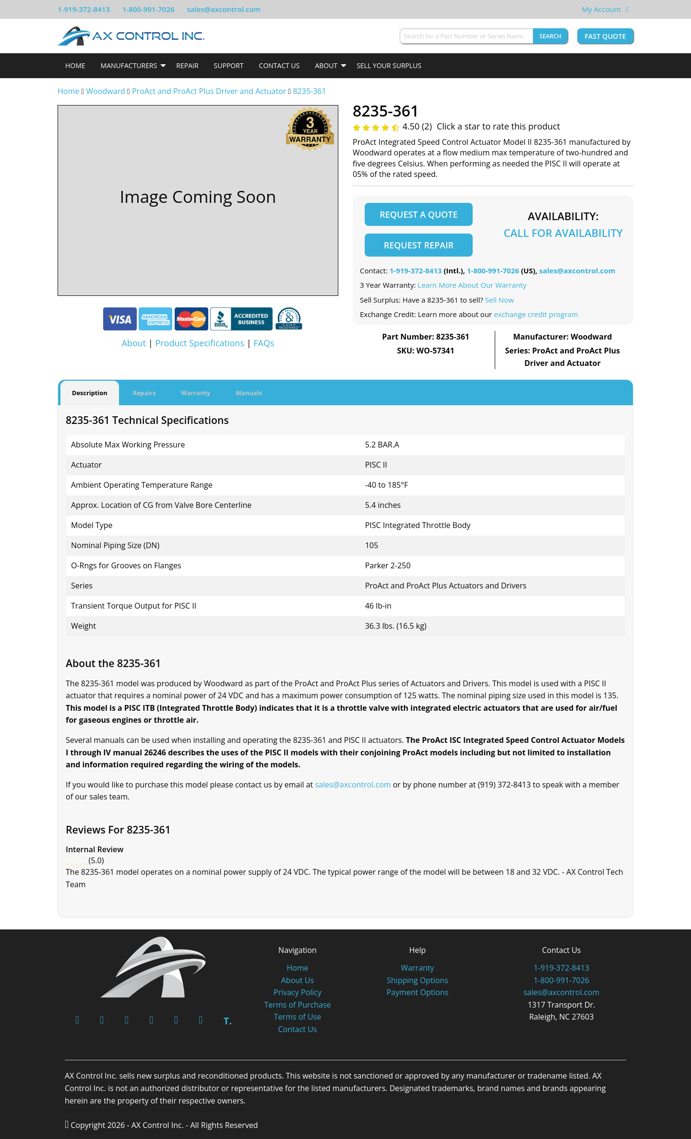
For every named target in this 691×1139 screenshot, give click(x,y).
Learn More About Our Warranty (471, 285)
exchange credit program (536, 314)
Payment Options (417, 992)
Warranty (417, 967)
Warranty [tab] (196, 392)
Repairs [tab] (144, 392)
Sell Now (499, 300)
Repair (187, 65)
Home (75, 65)
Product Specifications (199, 343)
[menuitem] (75, 65)
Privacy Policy (298, 992)
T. (228, 1020)
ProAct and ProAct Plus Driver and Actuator (209, 91)
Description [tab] (89, 392)
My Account (601, 9)
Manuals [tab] (249, 392)
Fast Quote (605, 36)
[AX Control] (153, 966)
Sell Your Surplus (389, 65)
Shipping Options (417, 980)
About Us (297, 980)
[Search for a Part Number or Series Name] (466, 36)
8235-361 (309, 91)
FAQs (263, 343)
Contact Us (279, 65)
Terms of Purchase (297, 1004)
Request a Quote (418, 214)
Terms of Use (297, 1016)
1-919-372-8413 (84, 9)
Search (550, 36)
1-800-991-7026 (148, 9)
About (326, 65)
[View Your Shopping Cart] (627, 9)
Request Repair (418, 245)
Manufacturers (129, 65)
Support (229, 65)
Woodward (105, 91)
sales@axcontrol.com (223, 9)
